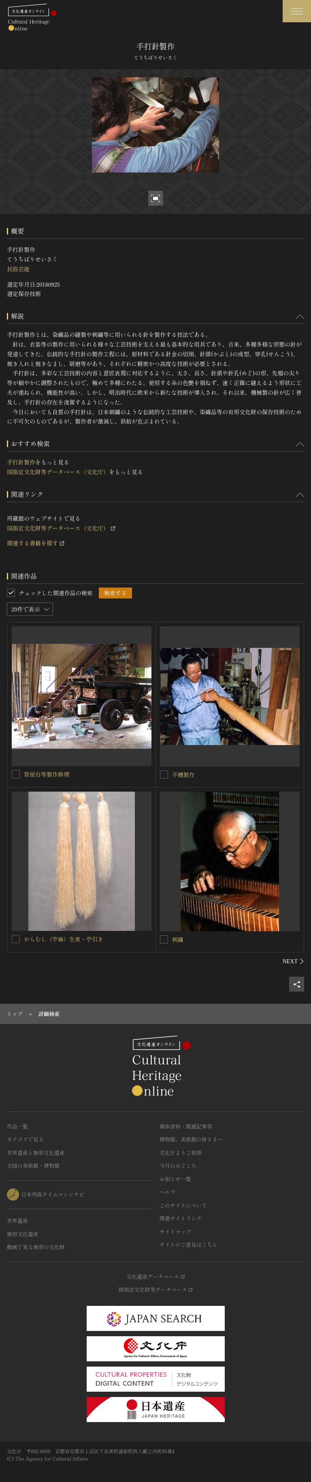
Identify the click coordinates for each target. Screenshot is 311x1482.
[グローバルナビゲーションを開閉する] (297, 11)
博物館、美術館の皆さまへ (191, 1139)
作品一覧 (17, 1126)
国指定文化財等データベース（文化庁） (58, 472)
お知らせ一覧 (175, 1179)
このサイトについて (183, 1205)
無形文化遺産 (22, 1234)
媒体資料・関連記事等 (186, 1126)
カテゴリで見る (25, 1139)
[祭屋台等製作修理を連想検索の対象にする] (16, 774)
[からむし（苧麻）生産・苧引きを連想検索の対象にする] (16, 939)
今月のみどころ (178, 1165)
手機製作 (183, 775)
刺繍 (177, 939)
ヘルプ (167, 1192)
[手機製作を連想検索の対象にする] (164, 775)
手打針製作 (21, 462)
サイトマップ (175, 1231)
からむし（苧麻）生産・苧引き (63, 939)
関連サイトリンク (181, 1218)
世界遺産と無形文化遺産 (36, 1152)
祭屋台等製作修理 (46, 774)
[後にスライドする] (293, 961)
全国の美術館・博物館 (33, 1165)
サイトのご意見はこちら (188, 1244)
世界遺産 (17, 1220)
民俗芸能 (18, 269)
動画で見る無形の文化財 (36, 1247)
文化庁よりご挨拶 (181, 1152)
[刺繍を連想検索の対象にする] (164, 939)
